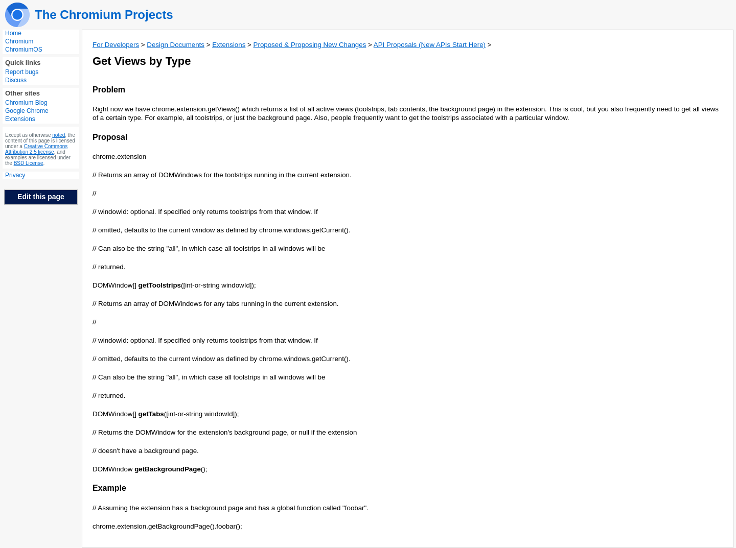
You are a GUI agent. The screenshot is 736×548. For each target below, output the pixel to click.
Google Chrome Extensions (27, 115)
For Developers (116, 45)
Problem (109, 89)
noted (58, 135)
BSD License (28, 163)
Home (13, 33)
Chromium (19, 41)
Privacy (15, 175)
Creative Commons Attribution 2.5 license (36, 149)
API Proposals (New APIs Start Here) (430, 45)
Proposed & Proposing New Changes (310, 45)
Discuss (16, 80)
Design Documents (175, 45)
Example (109, 488)
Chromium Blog (26, 102)
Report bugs (21, 72)
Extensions (228, 45)
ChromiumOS (23, 49)
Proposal (110, 137)
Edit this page (40, 197)
